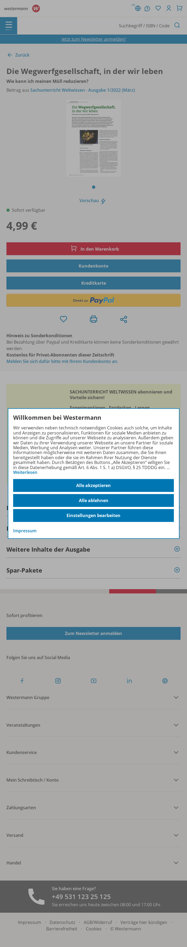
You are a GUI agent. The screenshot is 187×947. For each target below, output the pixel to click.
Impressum (24, 531)
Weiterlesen (25, 472)
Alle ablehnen (93, 500)
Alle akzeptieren (93, 485)
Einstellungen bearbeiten (93, 515)
